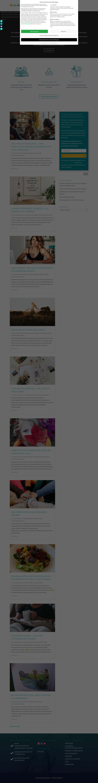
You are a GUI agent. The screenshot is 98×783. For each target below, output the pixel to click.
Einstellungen (26, 23)
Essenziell (54, 5)
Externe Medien (55, 19)
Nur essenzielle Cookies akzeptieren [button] (49, 35)
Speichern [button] (63, 31)
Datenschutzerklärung (26, 22)
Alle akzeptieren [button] (34, 31)
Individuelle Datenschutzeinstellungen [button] (49, 39)
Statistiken (54, 12)
